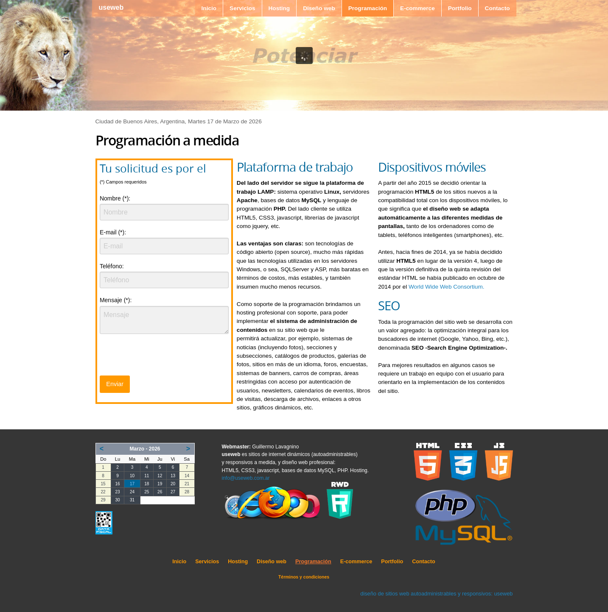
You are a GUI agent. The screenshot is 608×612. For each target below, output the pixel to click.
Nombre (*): (115, 198)
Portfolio (460, 8)
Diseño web (319, 8)
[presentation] (164, 357)
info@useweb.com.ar (246, 478)
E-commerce (417, 8)
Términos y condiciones (303, 576)
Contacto (497, 8)
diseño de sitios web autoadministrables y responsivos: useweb (436, 593)
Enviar (114, 384)
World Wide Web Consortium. (447, 287)
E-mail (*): (113, 232)
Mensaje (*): (116, 300)
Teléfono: (112, 266)
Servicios (242, 8)
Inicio (209, 8)
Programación (367, 8)
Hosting (279, 8)
